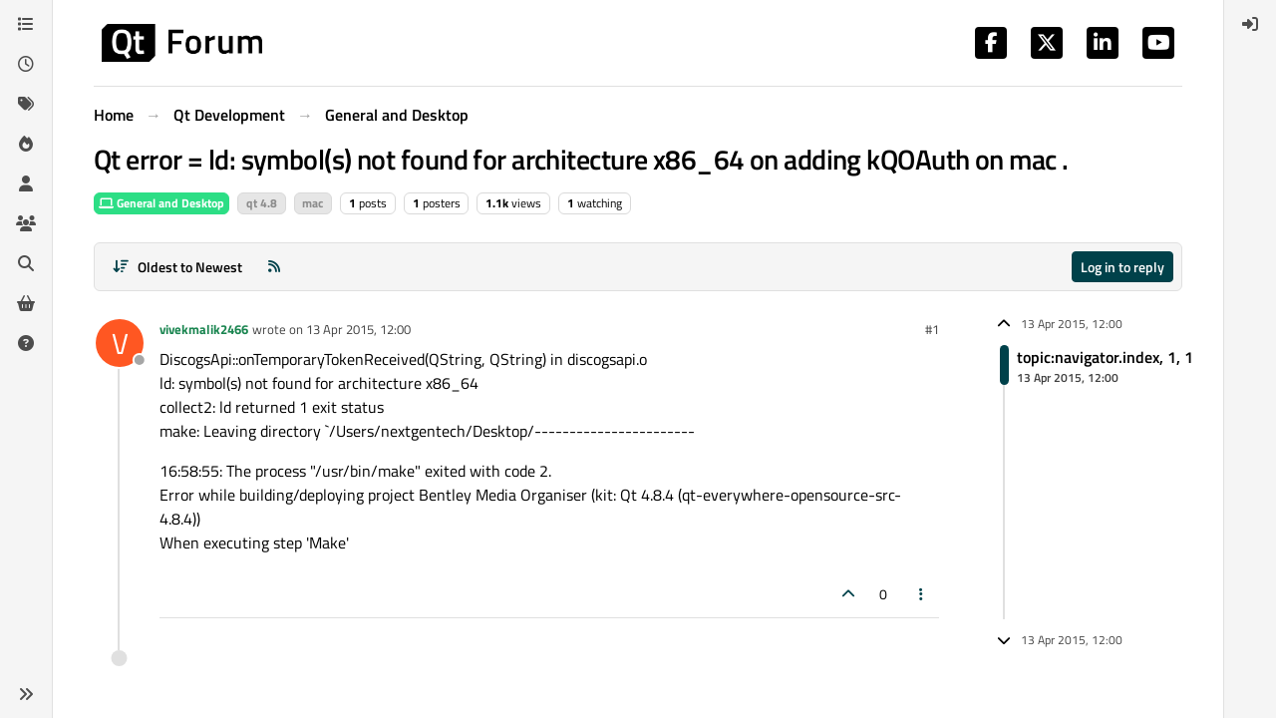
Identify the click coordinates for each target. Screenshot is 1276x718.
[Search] (26, 263)
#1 (932, 329)
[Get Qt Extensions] (26, 303)
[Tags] (26, 104)
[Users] (26, 183)
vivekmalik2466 (204, 329)
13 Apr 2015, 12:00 (358, 329)
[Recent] (26, 64)
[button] (26, 694)
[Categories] (26, 24)
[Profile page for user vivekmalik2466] (120, 343)
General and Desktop (161, 202)
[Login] (1250, 24)
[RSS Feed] (274, 266)
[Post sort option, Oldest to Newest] (177, 266)
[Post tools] (922, 593)
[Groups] (26, 223)
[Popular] (26, 144)
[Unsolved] (26, 343)
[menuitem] (1250, 24)
